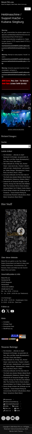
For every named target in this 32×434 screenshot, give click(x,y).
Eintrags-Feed (7, 324)
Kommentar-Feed (8, 326)
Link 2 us (7, 410)
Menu (27, 9)
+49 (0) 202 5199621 (7, 287)
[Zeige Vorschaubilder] (16, 129)
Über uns (6, 408)
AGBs (6, 406)
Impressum (7, 399)
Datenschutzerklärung (10, 401)
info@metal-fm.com (7, 289)
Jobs (16, 408)
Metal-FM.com (7, 2)
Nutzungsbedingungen (11, 404)
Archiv (17, 410)
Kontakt (15, 406)
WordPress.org (7, 328)
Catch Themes (18, 431)
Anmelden (6, 322)
